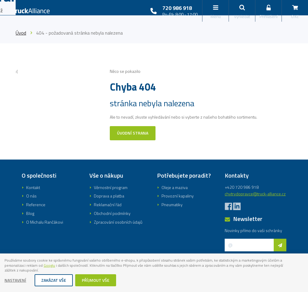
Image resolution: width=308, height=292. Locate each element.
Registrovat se (154, 180)
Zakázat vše (54, 281)
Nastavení (15, 281)
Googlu (100, 265)
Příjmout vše (96, 281)
